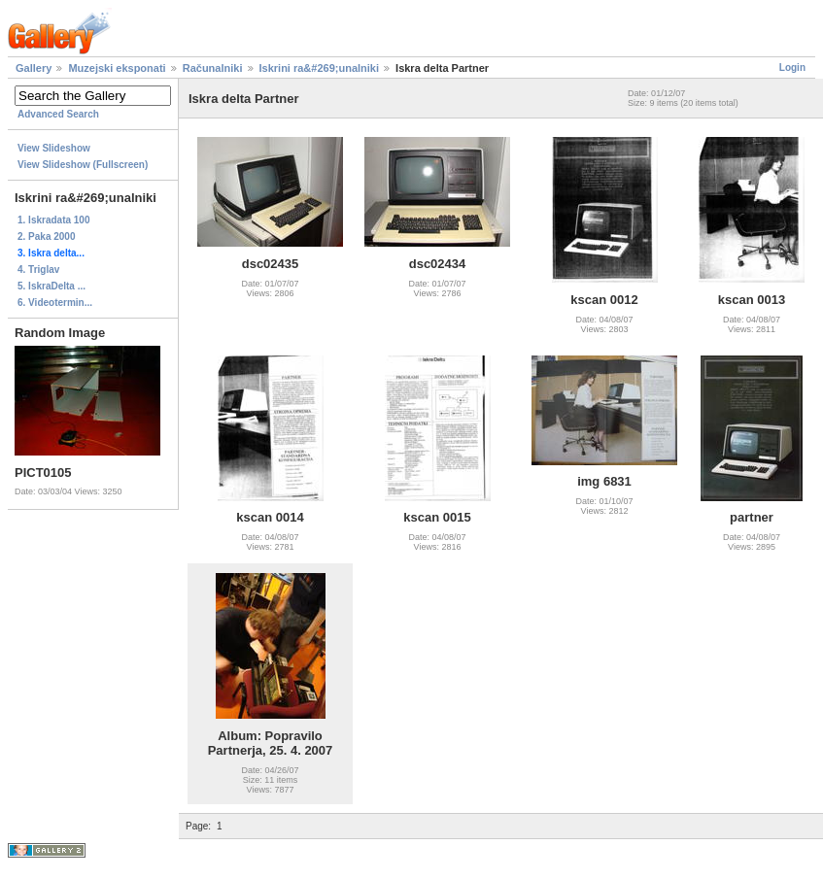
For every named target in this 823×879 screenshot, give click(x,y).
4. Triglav (38, 269)
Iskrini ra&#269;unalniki (319, 68)
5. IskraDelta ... (51, 286)
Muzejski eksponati (116, 68)
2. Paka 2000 (46, 236)
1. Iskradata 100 (53, 220)
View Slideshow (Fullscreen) (82, 164)
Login (792, 67)
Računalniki (213, 68)
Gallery (33, 68)
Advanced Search (58, 114)
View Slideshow (53, 148)
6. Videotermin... (54, 302)
